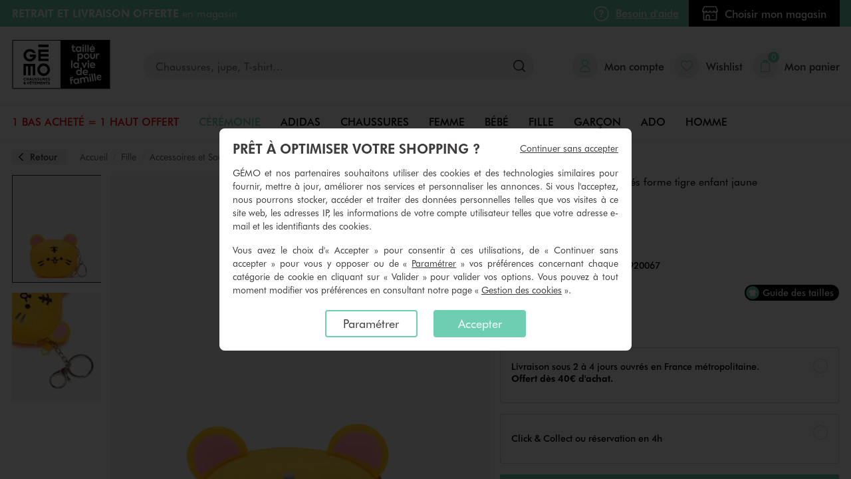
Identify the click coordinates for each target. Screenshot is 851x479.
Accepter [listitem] (480, 323)
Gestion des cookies (521, 289)
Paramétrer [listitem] (371, 323)
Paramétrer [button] (434, 263)
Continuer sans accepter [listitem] (569, 148)
